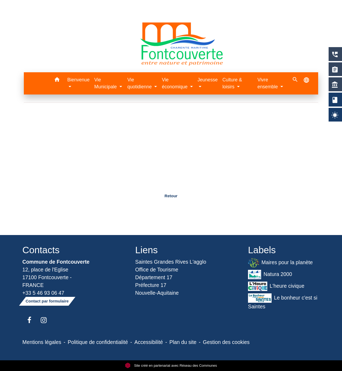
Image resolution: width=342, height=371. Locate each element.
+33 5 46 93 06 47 (43, 293)
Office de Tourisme (156, 269)
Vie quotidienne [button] (140, 83)
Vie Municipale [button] (106, 83)
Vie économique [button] (175, 83)
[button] (57, 80)
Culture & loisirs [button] (232, 83)
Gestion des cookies (226, 342)
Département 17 (153, 277)
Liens (146, 250)
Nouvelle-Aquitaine (157, 293)
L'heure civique (276, 286)
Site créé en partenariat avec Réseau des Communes (171, 366)
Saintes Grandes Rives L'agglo (170, 262)
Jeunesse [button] (207, 79)
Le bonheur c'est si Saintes (282, 301)
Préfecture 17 (150, 285)
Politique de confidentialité (98, 342)
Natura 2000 (270, 274)
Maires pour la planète (280, 262)
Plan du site (182, 342)
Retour (170, 196)
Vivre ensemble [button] (268, 83)
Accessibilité (148, 342)
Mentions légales (41, 342)
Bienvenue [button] (78, 79)
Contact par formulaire (47, 301)
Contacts (41, 250)
